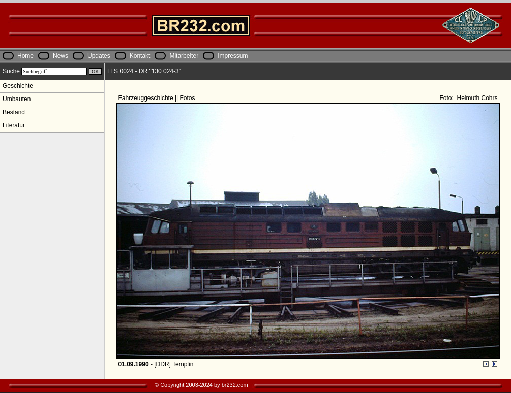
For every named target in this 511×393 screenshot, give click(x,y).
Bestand (14, 112)
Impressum (233, 55)
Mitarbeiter (183, 55)
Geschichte (18, 85)
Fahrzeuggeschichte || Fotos (157, 98)
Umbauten (17, 99)
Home (25, 55)
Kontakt (140, 55)
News (60, 55)
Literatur (14, 125)
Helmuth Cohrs (476, 98)
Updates (98, 55)
